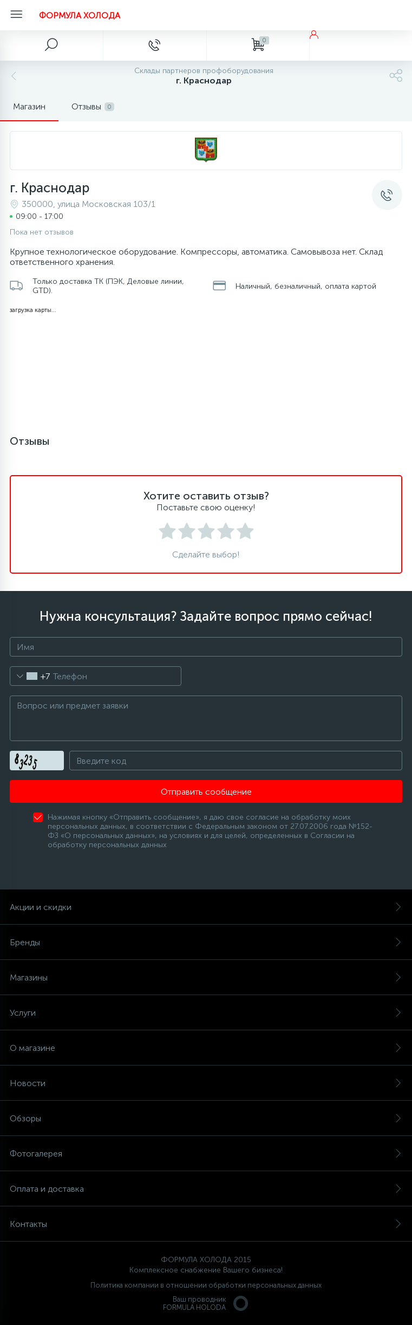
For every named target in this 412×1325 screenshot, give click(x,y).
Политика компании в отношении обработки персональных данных (206, 1285)
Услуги (206, 1013)
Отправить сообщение (206, 792)
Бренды (206, 942)
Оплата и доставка (206, 1189)
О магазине (206, 1048)
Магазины (206, 977)
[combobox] (30, 676)
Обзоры (206, 1118)
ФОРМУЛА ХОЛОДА (79, 15)
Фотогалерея (206, 1153)
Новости (206, 1083)
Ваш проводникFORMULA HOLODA (206, 1303)
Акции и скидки (206, 907)
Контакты (206, 1224)
